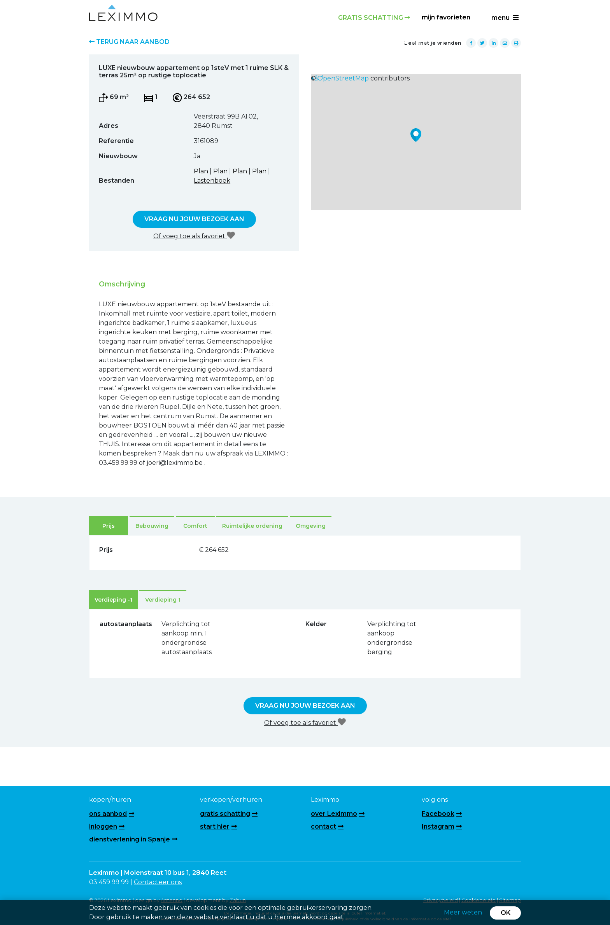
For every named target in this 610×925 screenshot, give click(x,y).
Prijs (106, 549)
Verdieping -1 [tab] (113, 599)
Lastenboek (212, 180)
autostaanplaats (115, 624)
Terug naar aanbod (129, 41)
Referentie (116, 141)
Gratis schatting (374, 17)
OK (505, 912)
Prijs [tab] (108, 525)
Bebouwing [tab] (151, 525)
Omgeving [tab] (311, 525)
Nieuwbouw (118, 156)
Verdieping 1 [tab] (163, 599)
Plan (201, 171)
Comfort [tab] (195, 525)
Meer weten (463, 912)
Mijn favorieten (446, 17)
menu (505, 17)
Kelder (316, 624)
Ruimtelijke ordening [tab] (252, 525)
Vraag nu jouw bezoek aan (194, 219)
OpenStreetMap (343, 78)
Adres (108, 125)
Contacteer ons (158, 882)
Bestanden (116, 180)
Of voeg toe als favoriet (194, 236)
